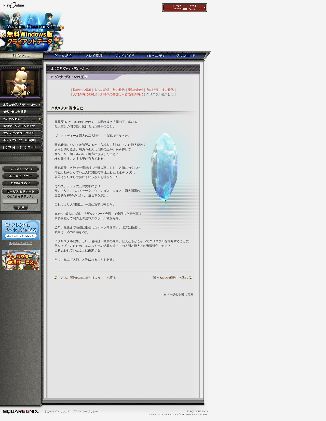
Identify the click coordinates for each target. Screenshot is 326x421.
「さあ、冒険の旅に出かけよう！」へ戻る (87, 277)
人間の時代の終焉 (85, 94)
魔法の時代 (135, 90)
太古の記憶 (102, 90)
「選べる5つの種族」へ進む (169, 277)
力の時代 (152, 90)
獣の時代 (119, 90)
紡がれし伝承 (82, 90)
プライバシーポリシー (85, 411)
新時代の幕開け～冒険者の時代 (121, 94)
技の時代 (167, 90)
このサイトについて (58, 411)
